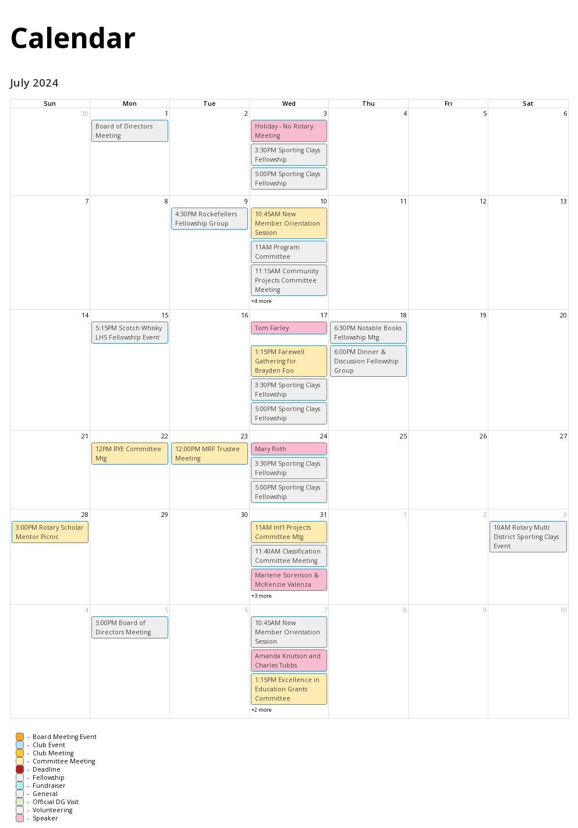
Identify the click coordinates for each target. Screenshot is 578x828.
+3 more (261, 595)
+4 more (261, 301)
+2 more (261, 709)
